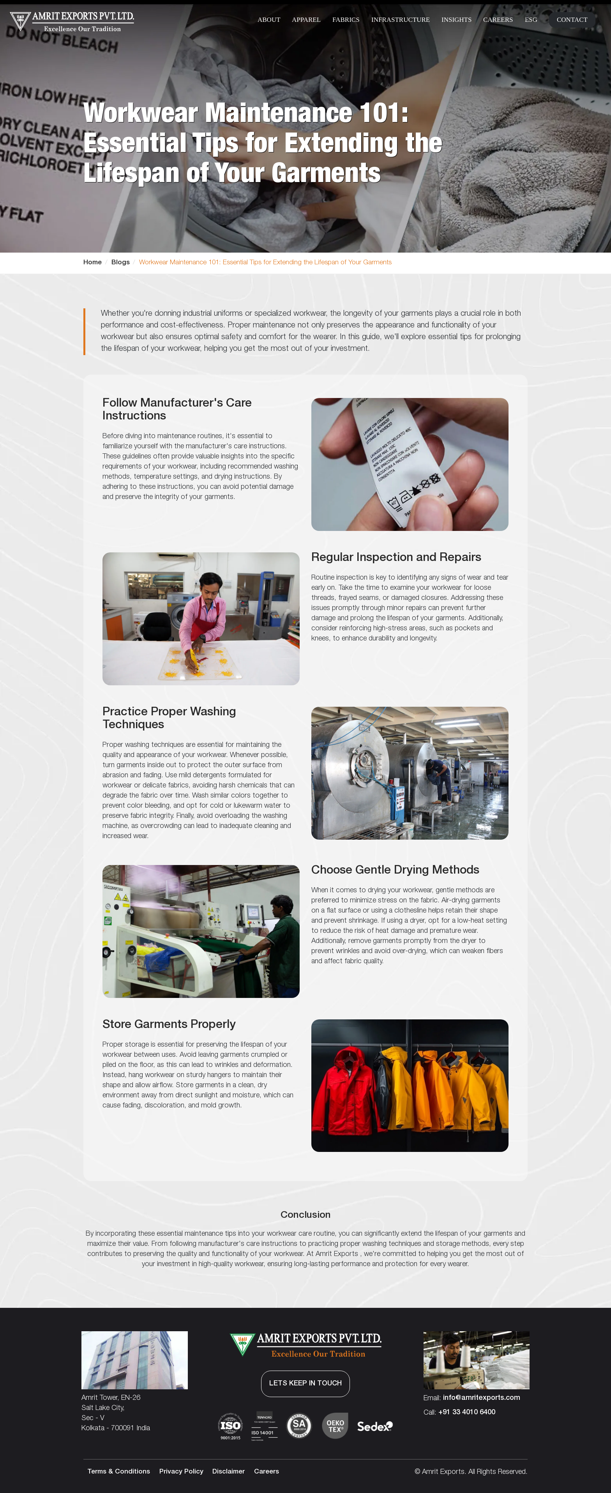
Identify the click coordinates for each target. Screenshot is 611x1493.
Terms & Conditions (118, 1472)
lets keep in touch (305, 1383)
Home (92, 263)
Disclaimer (228, 1472)
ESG (531, 19)
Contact (572, 19)
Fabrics (346, 19)
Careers (498, 19)
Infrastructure (400, 19)
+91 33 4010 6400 (466, 1412)
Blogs (120, 263)
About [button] (269, 19)
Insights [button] (456, 19)
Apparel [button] (306, 19)
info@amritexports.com (481, 1398)
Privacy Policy (181, 1472)
